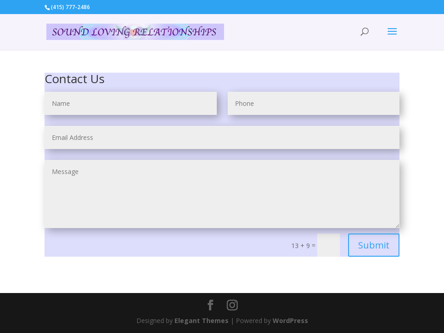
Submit (373, 245)
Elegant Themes (202, 320)
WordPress (290, 320)
